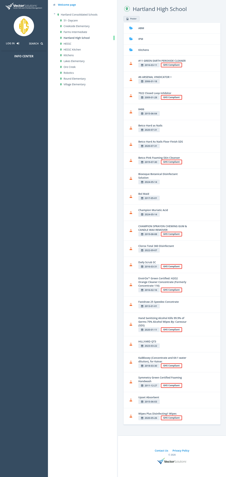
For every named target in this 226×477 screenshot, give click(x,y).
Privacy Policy (181, 450)
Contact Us (161, 450)
